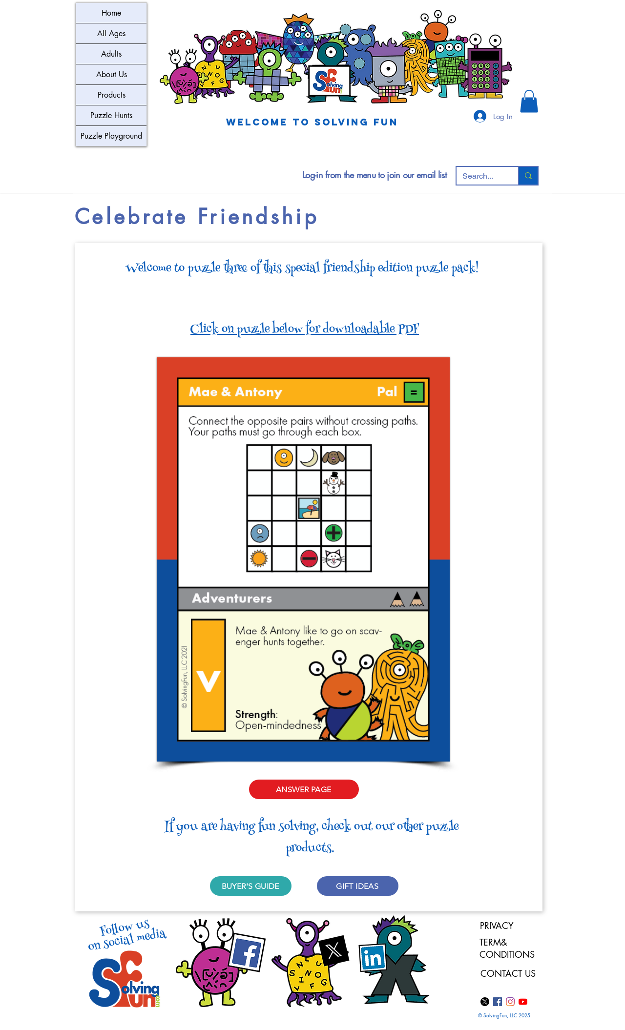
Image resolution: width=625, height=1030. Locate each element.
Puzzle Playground (111, 136)
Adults (111, 54)
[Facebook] (497, 1001)
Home (111, 13)
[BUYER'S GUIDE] (251, 886)
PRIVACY (497, 925)
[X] (484, 1001)
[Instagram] (510, 1001)
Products (111, 95)
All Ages (111, 33)
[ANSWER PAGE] (304, 789)
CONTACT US (508, 973)
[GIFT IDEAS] (357, 886)
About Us (111, 74)
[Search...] (480, 176)
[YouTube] (523, 1001)
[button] (529, 101)
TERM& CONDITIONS (508, 948)
